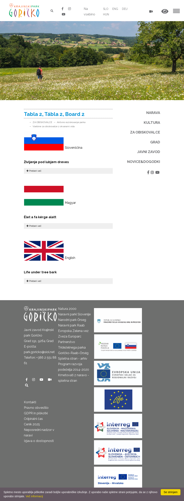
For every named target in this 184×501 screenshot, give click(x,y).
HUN (106, 14)
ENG (115, 8)
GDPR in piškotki (36, 413)
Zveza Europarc (69, 336)
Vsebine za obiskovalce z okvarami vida (54, 126)
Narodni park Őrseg (72, 320)
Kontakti (30, 402)
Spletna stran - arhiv (72, 358)
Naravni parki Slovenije (74, 314)
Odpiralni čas (33, 419)
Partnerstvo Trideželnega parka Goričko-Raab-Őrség (73, 347)
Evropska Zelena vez (73, 331)
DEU (125, 8)
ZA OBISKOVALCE (42, 122)
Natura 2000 (67, 309)
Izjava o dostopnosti (39, 441)
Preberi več (33, 170)
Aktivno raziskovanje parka (71, 122)
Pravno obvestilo (36, 408)
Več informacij (34, 496)
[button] (165, 11)
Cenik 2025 (32, 424)
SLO (105, 8)
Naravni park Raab (71, 325)
